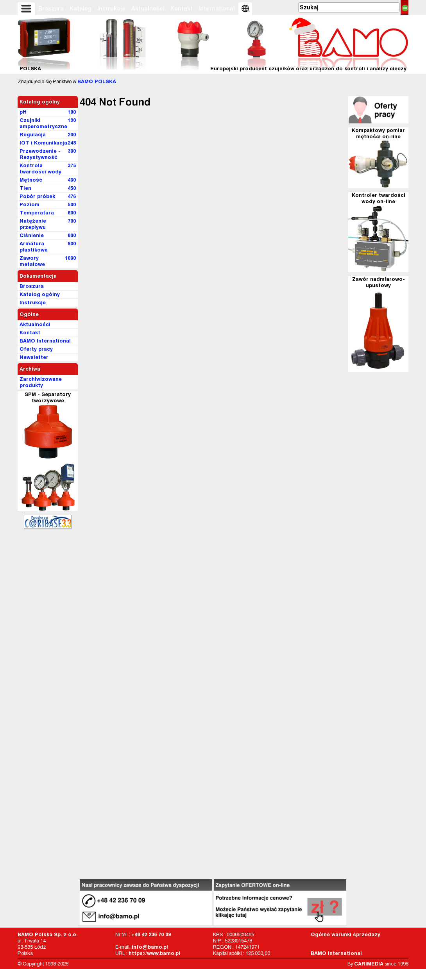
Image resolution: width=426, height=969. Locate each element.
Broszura (51, 8)
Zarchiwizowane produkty (41, 382)
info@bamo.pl (150, 947)
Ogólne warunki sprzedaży (345, 934)
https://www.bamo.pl (154, 953)
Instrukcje (111, 8)
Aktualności (148, 8)
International (217, 8)
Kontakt (181, 8)
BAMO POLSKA (96, 81)
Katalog (80, 8)
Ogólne (29, 314)
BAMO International (336, 953)
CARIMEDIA (368, 964)
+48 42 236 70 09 (151, 934)
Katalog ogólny (40, 102)
